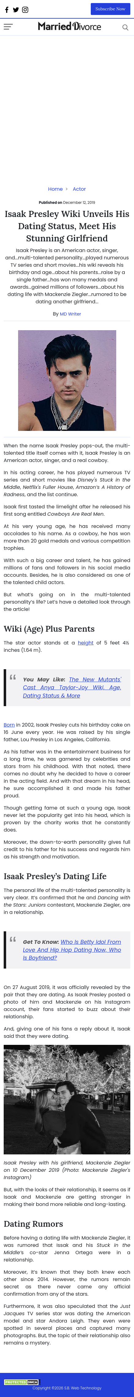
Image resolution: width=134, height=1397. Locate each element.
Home (55, 189)
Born (9, 724)
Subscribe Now (111, 9)
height (86, 642)
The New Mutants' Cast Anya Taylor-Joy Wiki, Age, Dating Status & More (72, 687)
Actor (79, 189)
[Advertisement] (67, 102)
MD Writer (70, 314)
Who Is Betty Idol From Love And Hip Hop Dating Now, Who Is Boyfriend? (72, 950)
